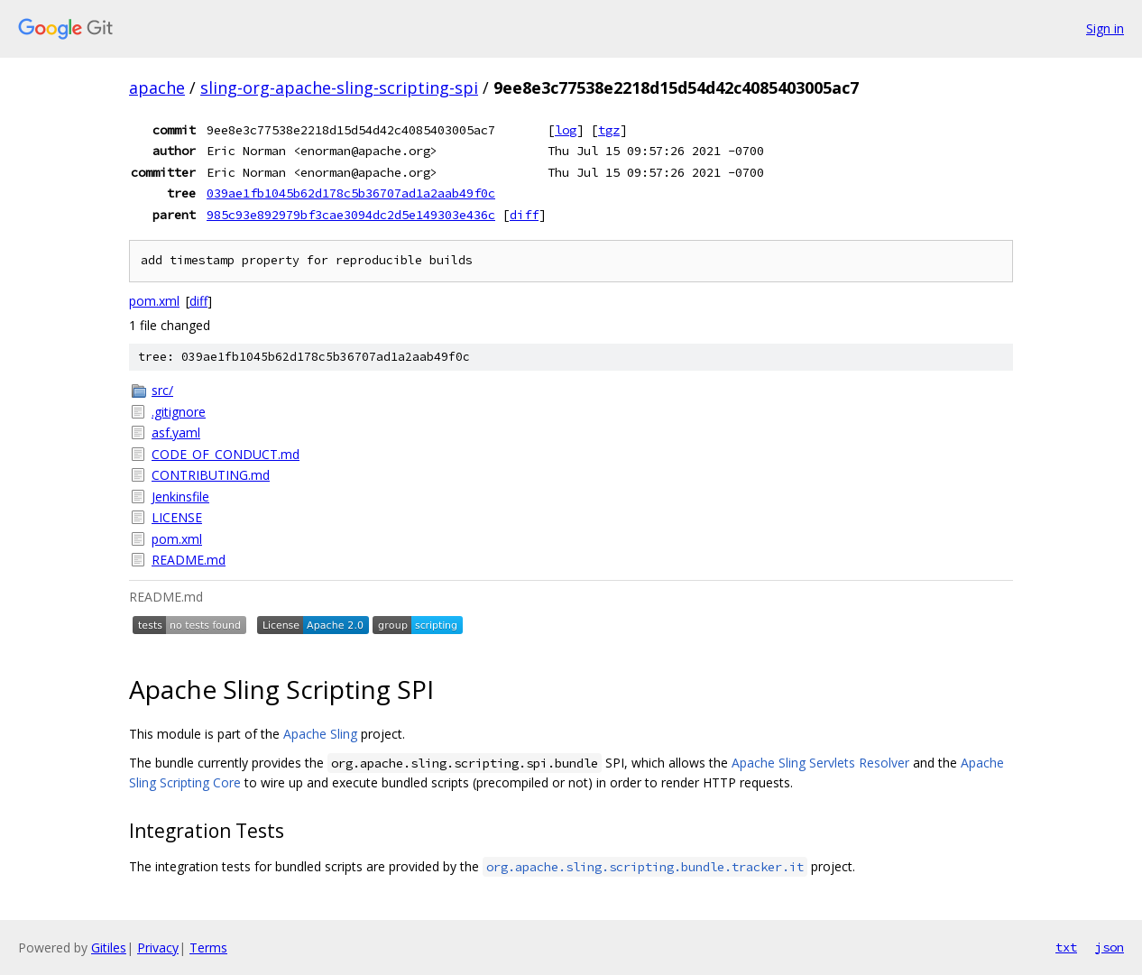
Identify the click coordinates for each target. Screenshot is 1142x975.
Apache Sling (320, 733)
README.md (189, 559)
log (565, 130)
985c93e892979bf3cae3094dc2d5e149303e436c (351, 215)
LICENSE (177, 517)
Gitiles (108, 947)
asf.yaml (176, 432)
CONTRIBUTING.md (211, 474)
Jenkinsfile (180, 496)
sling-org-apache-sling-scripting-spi (339, 87)
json (1109, 947)
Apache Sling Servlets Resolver (820, 762)
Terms (208, 947)
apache (157, 87)
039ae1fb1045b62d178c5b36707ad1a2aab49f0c (351, 193)
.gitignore (179, 411)
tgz (609, 130)
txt (1066, 947)
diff (524, 215)
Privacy (158, 947)
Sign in (1105, 28)
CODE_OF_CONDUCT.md (225, 454)
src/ (162, 390)
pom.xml (154, 300)
